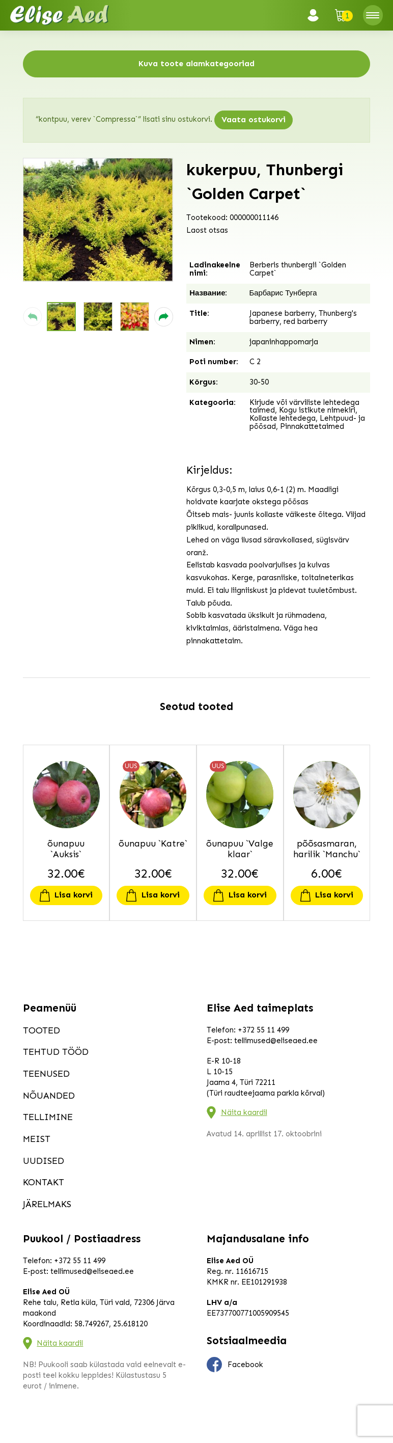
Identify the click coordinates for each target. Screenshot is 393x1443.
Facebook (235, 1364)
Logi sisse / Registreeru (316, 15)
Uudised (43, 1160)
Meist (36, 1139)
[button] (32, 316)
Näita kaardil (244, 1112)
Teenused (46, 1073)
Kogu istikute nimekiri (317, 410)
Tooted (41, 1030)
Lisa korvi (73, 895)
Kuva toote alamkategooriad (196, 63)
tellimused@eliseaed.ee (276, 1040)
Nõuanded (49, 1095)
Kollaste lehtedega (282, 418)
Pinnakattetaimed (312, 426)
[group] (98, 219)
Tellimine (48, 1117)
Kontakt (43, 1182)
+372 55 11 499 (263, 1029)
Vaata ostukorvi (253, 119)
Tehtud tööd (56, 1051)
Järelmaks (47, 1204)
